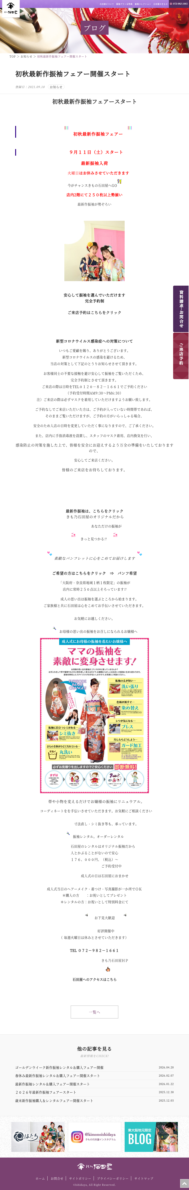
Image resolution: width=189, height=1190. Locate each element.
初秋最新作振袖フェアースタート (94, 101)
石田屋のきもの (160, 4)
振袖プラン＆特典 (124, 4)
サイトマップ (143, 1178)
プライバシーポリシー (113, 1178)
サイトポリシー (80, 1178)
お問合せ (57, 1178)
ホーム (40, 1178)
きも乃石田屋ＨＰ (114, 960)
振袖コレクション (143, 4)
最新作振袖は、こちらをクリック (95, 511)
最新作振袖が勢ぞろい (94, 204)
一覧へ (94, 1012)
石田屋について (107, 4)
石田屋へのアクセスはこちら (95, 979)
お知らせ (56, 87)
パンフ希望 (127, 573)
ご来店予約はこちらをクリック (94, 312)
